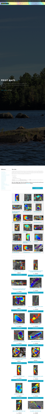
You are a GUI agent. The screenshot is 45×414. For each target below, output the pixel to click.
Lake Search (28, 183)
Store (5, 90)
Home (2, 90)
